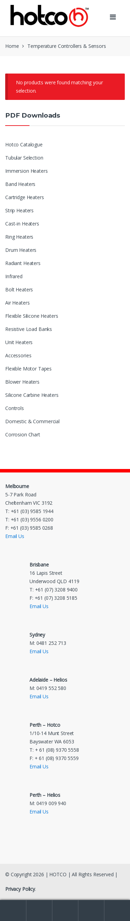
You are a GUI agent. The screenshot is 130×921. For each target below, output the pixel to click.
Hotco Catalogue (24, 144)
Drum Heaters (20, 250)
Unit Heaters (19, 342)
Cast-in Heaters (22, 223)
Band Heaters (20, 184)
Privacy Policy (20, 889)
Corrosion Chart (22, 434)
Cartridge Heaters (24, 197)
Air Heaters (17, 302)
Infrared (14, 276)
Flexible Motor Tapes (28, 368)
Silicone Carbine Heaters (32, 395)
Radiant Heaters (23, 263)
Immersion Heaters (26, 171)
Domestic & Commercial (32, 421)
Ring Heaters (19, 236)
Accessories (18, 355)
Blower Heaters (22, 381)
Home (12, 46)
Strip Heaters (19, 210)
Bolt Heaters (19, 289)
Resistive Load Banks (28, 329)
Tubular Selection (24, 157)
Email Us (14, 536)
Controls (14, 408)
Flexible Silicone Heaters (31, 316)
